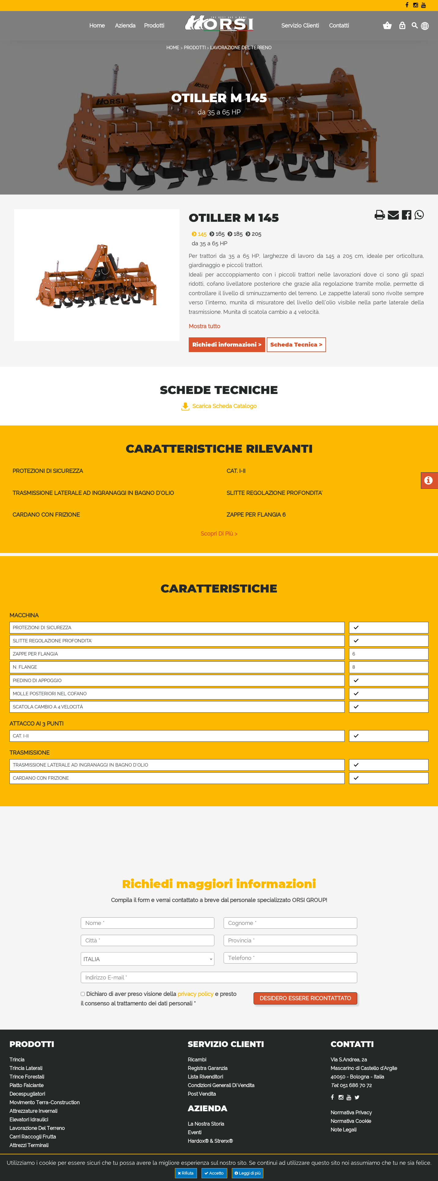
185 (234, 234)
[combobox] (147, 959)
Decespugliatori (27, 1094)
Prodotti (154, 25)
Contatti (339, 25)
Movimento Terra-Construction (44, 1102)
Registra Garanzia (208, 1068)
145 (197, 234)
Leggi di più (248, 1173)
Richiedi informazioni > (227, 344)
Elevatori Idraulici (28, 1120)
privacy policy (195, 994)
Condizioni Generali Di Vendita (221, 1085)
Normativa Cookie (351, 1121)
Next (172, 276)
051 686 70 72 (356, 1085)
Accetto (214, 1173)
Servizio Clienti (300, 25)
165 (215, 234)
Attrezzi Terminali (28, 1145)
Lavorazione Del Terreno (37, 1128)
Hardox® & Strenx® (210, 1141)
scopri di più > (219, 533)
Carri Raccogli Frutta (32, 1137)
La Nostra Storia (206, 1124)
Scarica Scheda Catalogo (219, 406)
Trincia (16, 1060)
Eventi (194, 1132)
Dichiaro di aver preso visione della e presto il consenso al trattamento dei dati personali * (158, 999)
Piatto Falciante (26, 1085)
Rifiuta (186, 1173)
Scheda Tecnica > (296, 344)
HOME (172, 47)
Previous (22, 276)
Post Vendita (202, 1094)
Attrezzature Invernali (33, 1111)
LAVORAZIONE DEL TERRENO (241, 47)
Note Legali (343, 1130)
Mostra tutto (204, 326)
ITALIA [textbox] (92, 959)
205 (252, 234)
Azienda (125, 25)
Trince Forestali (26, 1077)
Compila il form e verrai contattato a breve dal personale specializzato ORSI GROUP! (219, 900)
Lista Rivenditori (205, 1077)
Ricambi (197, 1060)
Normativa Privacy (351, 1113)
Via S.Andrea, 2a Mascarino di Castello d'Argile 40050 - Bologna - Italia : (364, 1072)
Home (97, 25)
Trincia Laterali (25, 1068)
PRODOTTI (195, 47)
